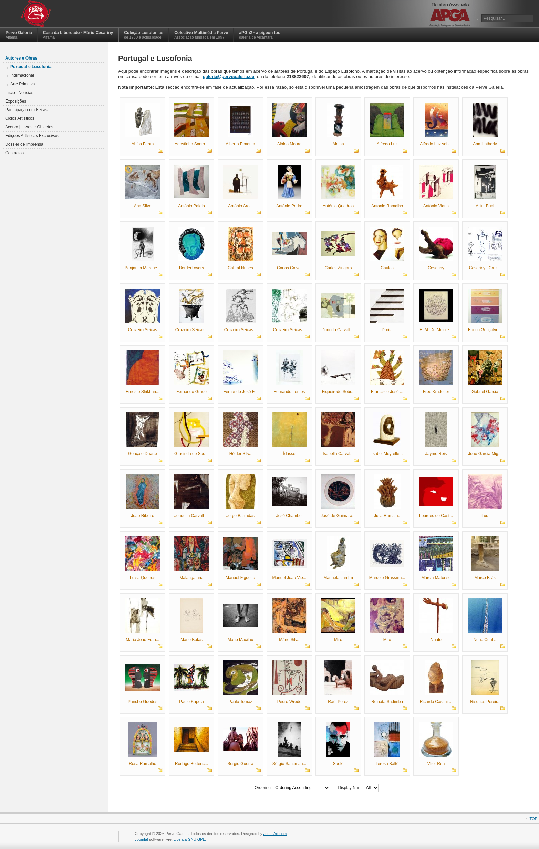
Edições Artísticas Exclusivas (32, 135)
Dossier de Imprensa (24, 144)
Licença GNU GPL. (190, 839)
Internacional (22, 75)
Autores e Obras (21, 58)
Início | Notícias (19, 92)
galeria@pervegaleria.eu (229, 76)
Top (533, 819)
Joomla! (141, 839)
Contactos (14, 152)
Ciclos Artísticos (19, 118)
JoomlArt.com (275, 833)
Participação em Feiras (26, 109)
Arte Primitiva (22, 84)
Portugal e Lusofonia (30, 66)
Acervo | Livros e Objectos (29, 127)
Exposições (15, 101)
